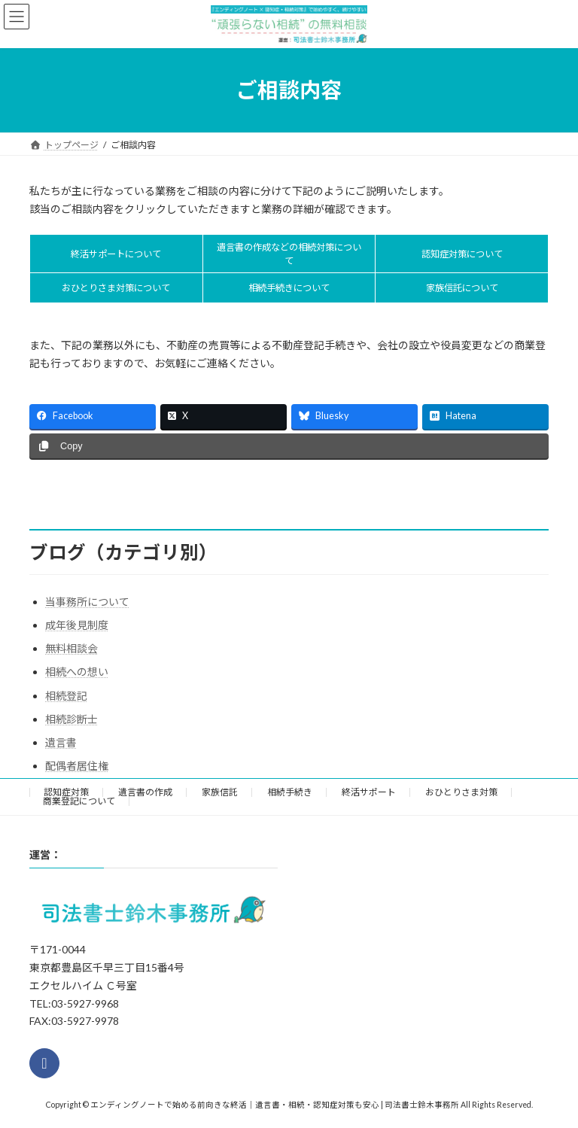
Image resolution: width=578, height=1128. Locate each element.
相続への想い (76, 671)
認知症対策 (66, 792)
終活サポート (369, 792)
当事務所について (87, 601)
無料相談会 (71, 648)
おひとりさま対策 (461, 792)
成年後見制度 (76, 625)
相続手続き (289, 792)
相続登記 (66, 695)
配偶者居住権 (76, 765)
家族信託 (220, 792)
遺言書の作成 (145, 792)
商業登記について (79, 801)
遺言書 (61, 742)
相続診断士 (71, 719)
